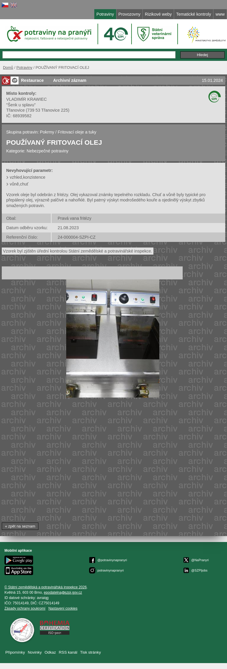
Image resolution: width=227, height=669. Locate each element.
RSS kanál (68, 652)
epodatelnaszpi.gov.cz (63, 592)
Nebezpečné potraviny (48, 151)
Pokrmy (47, 132)
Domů (8, 67)
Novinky (35, 652)
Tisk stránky (90, 652)
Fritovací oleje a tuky (77, 132)
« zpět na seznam (20, 526)
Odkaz (50, 652)
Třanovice (15, 110)
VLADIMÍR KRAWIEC (26, 99)
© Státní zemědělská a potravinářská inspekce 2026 (45, 587)
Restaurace (32, 80)
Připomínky (15, 652)
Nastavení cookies (62, 608)
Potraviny (24, 67)
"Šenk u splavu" (21, 104)
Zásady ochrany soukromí (25, 608)
